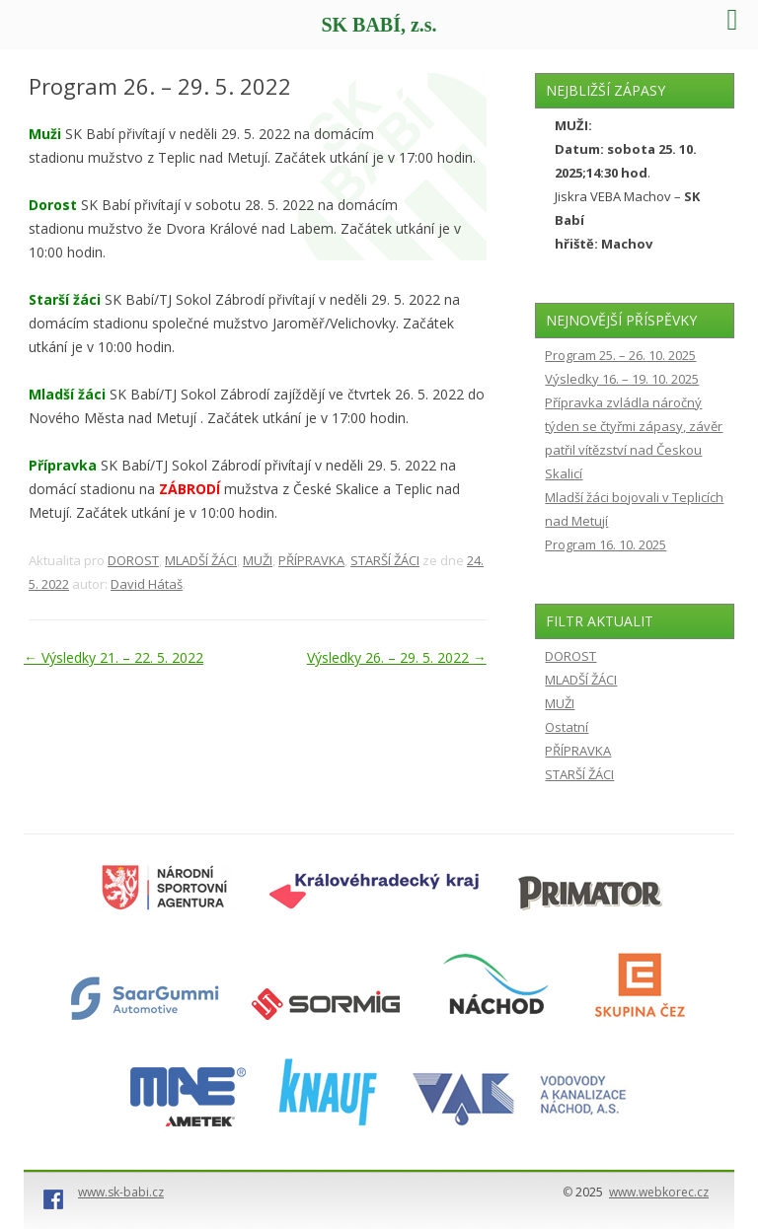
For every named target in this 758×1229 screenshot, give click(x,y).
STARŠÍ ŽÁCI (384, 560)
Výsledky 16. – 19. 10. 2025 (622, 379)
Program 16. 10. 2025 (605, 544)
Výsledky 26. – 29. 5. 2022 (397, 657)
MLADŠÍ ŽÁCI (201, 560)
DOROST (133, 560)
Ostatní (566, 727)
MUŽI (257, 560)
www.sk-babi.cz (121, 1192)
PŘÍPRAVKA (311, 560)
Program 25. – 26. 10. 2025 (620, 355)
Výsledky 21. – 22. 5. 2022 (113, 657)
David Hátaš (147, 584)
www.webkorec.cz (659, 1192)
